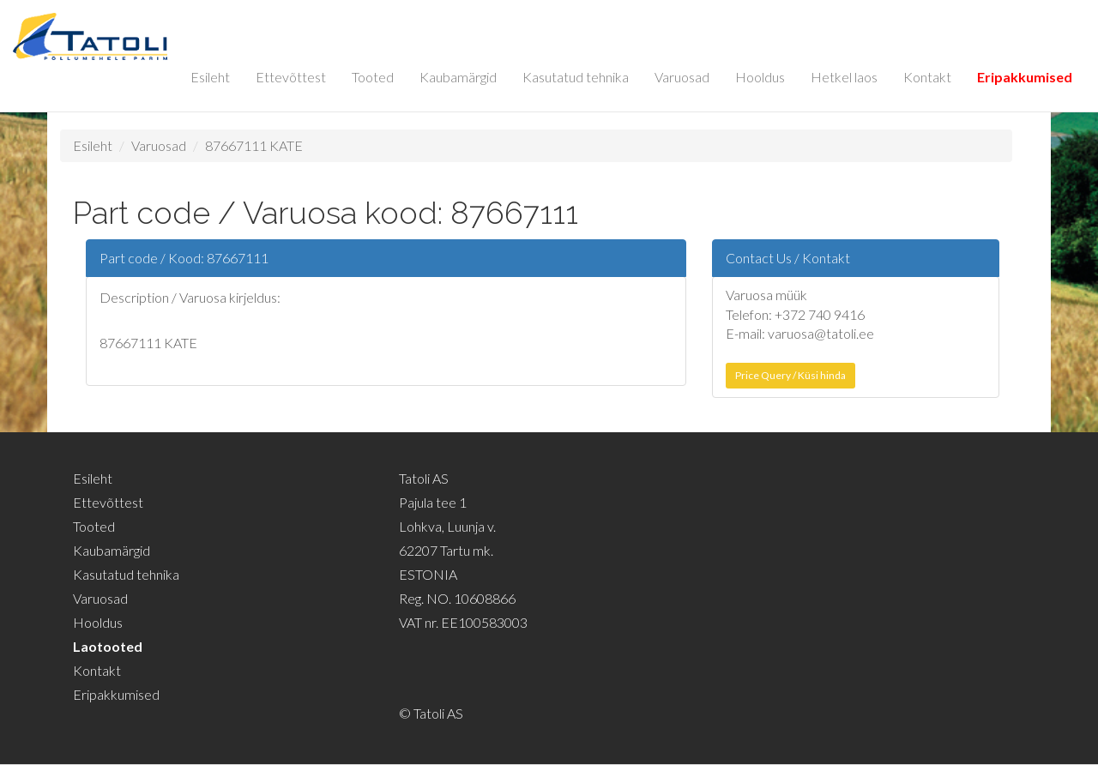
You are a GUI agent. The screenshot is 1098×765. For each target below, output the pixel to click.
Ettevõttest (291, 77)
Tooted (373, 77)
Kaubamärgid (458, 77)
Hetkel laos (844, 77)
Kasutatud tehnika (575, 77)
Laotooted (107, 646)
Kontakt (927, 77)
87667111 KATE (254, 145)
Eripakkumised (1024, 77)
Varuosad (682, 77)
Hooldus (760, 77)
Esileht (210, 77)
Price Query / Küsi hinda (790, 375)
